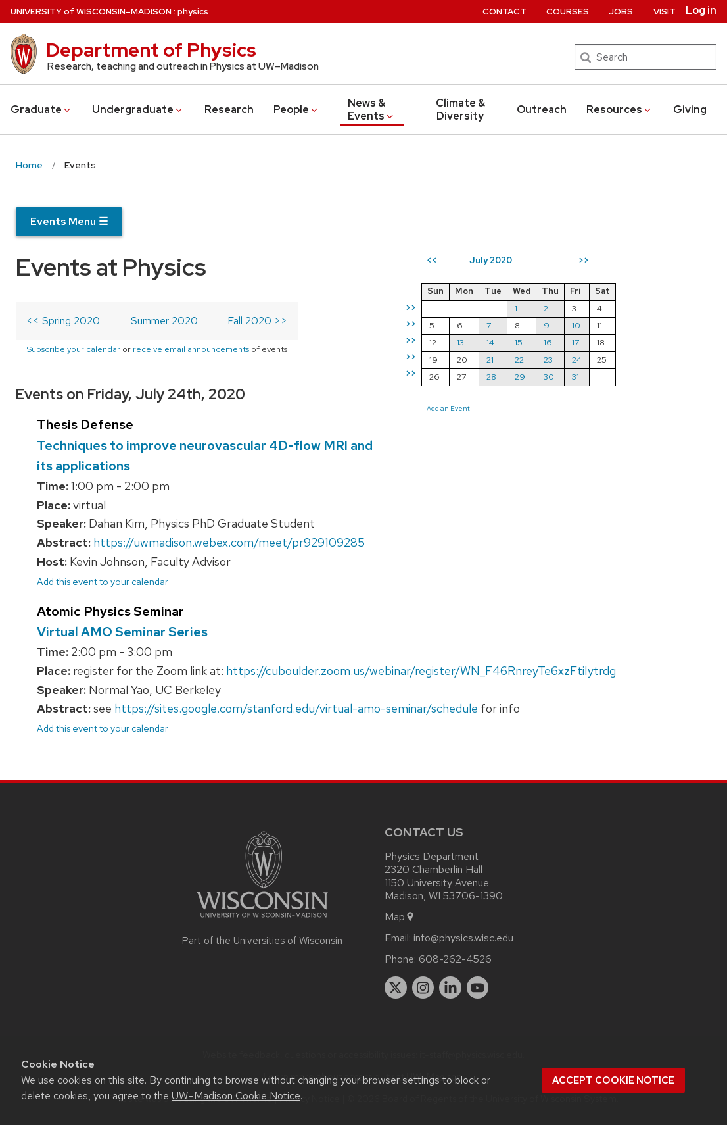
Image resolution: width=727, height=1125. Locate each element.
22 (519, 359)
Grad (41, 109)
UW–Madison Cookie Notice (236, 1096)
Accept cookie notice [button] (613, 1080)
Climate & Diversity (460, 109)
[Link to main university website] (262, 920)
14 (490, 342)
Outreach (542, 109)
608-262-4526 (455, 959)
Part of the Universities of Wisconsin (262, 940)
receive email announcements (191, 349)
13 (460, 342)
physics (192, 11)
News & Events (372, 109)
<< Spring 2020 (63, 321)
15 (519, 342)
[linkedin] (450, 987)
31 (575, 376)
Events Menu (69, 221)
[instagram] (423, 987)
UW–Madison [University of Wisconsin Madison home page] (91, 11)
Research (229, 109)
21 (490, 359)
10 (576, 325)
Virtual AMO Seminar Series (122, 631)
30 (549, 376)
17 (575, 342)
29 (520, 376)
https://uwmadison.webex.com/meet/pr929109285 (229, 542)
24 (577, 359)
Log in (701, 10)
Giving (690, 109)
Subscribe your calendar (73, 349)
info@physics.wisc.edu (463, 938)
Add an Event (448, 408)
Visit (664, 11)
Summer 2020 (164, 321)
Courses (567, 11)
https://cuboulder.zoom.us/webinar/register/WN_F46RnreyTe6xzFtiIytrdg (421, 670)
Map (400, 917)
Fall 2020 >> (257, 321)
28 (491, 376)
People (296, 109)
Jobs (621, 11)
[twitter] (396, 987)
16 (548, 342)
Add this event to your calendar (102, 581)
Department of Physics (151, 50)
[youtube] (478, 987)
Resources (619, 109)
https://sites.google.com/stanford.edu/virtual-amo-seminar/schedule (296, 708)
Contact (504, 11)
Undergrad (138, 109)
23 (548, 359)
